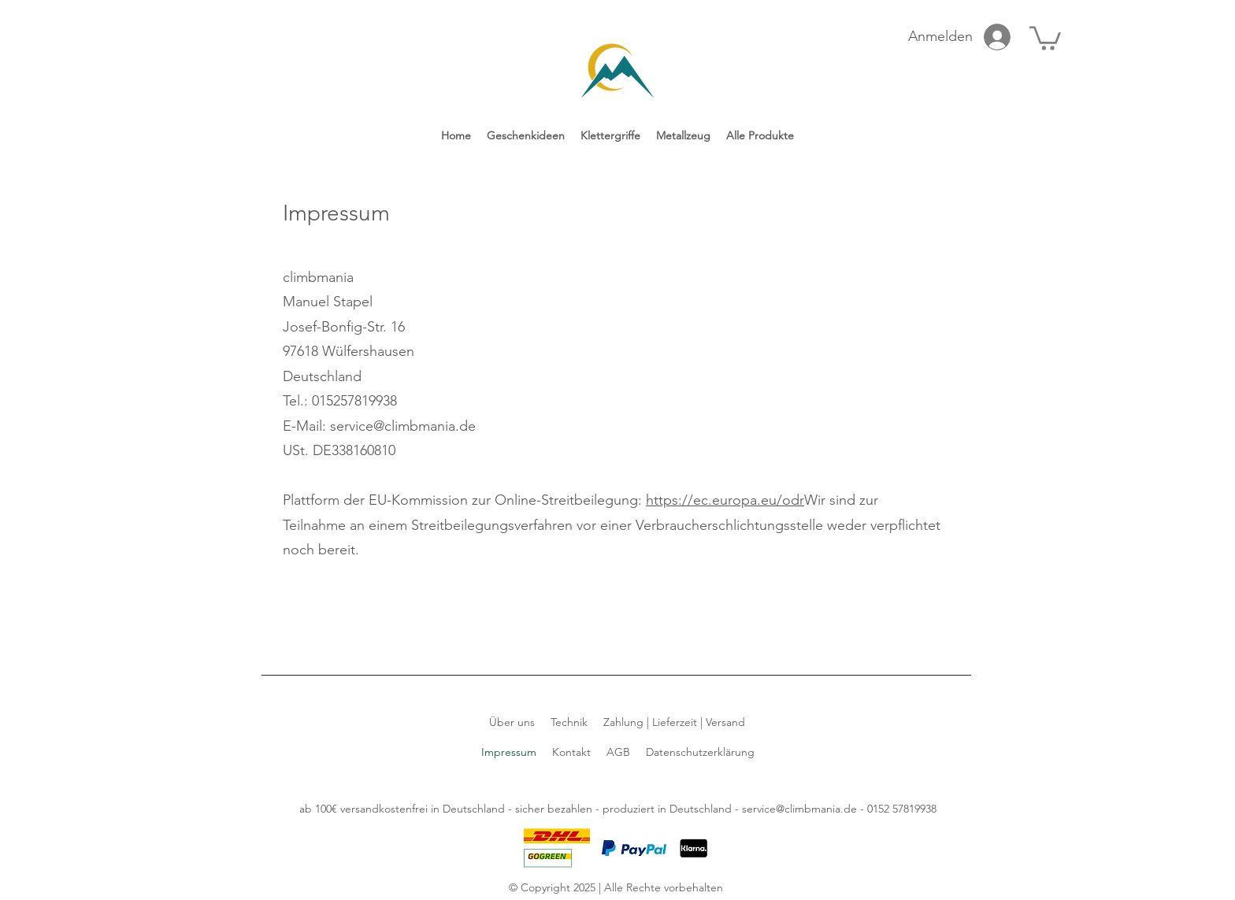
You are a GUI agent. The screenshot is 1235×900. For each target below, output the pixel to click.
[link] (1045, 37)
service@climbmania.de (799, 809)
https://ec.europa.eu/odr (725, 500)
